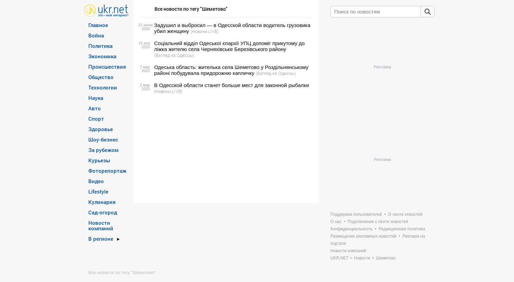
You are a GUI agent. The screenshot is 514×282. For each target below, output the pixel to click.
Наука (95, 98)
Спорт (96, 118)
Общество (101, 77)
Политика (100, 46)
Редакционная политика (402, 229)
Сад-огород (102, 212)
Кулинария (102, 202)
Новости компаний (100, 225)
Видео (96, 181)
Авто (94, 108)
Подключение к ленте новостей (378, 221)
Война (96, 35)
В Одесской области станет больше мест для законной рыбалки (231, 85)
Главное (98, 25)
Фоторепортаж (107, 170)
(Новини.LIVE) (204, 31)
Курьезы (99, 160)
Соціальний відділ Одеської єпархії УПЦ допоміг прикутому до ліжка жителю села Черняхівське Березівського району (229, 46)
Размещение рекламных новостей (363, 236)
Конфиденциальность (351, 229)
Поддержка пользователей (356, 214)
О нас (336, 221)
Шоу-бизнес (103, 139)
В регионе (100, 238)
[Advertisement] (225, 148)
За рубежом (103, 150)
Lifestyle (98, 191)
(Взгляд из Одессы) (174, 55)
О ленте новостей (405, 214)
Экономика (102, 56)
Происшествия (107, 66)
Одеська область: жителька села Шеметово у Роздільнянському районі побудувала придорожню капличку (231, 70)
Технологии (102, 87)
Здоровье (100, 129)
